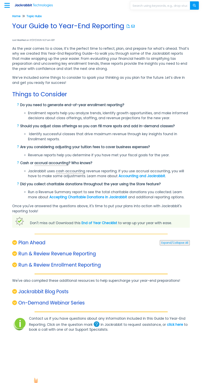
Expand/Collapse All (174, 243)
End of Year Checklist (99, 223)
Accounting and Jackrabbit (142, 176)
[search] (160, 5)
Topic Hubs (34, 16)
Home (16, 16)
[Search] (194, 5)
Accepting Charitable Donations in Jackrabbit (88, 197)
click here (175, 324)
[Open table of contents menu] (8, 5)
